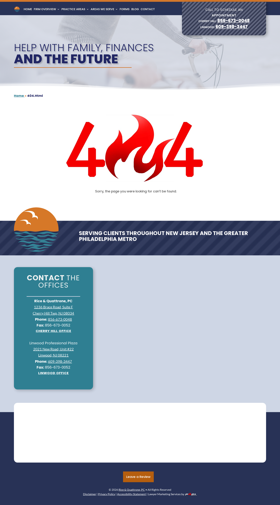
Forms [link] (124, 9)
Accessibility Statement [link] (131, 494)
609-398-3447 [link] (232, 27)
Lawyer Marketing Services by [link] (172, 494)
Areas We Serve (102, 9)
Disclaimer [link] (89, 494)
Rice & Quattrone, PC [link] (132, 489)
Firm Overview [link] (45, 9)
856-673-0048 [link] (233, 21)
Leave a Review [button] (138, 477)
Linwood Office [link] (53, 373)
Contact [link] (148, 9)
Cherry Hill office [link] (53, 331)
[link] (17, 9)
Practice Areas (73, 9)
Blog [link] (135, 9)
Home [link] (28, 9)
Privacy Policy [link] (106, 494)
